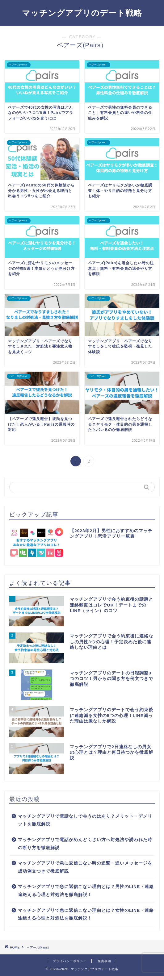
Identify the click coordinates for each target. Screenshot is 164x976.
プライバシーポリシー (70, 961)
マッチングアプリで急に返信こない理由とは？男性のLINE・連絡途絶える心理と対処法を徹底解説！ (86, 890)
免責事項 (104, 961)
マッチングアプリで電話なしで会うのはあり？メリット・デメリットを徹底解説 (85, 820)
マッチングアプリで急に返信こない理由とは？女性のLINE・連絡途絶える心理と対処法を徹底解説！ (86, 914)
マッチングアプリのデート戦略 (82, 13)
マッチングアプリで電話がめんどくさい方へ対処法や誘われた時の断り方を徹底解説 (85, 843)
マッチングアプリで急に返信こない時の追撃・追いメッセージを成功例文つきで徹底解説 (85, 867)
